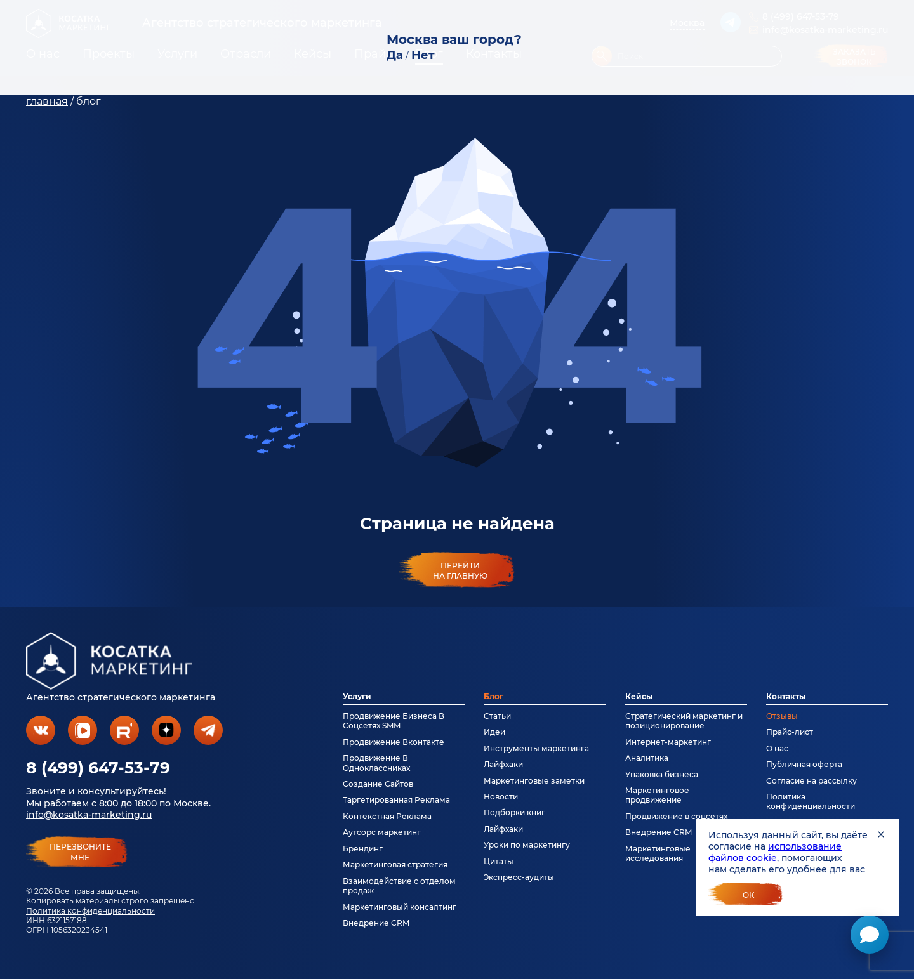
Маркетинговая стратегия (395, 864)
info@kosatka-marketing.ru (89, 814)
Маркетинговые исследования (658, 853)
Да (395, 55)
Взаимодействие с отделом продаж (399, 885)
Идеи (494, 732)
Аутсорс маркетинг (382, 832)
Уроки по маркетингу (527, 845)
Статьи (497, 716)
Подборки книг (514, 812)
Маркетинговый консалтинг (399, 907)
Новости (501, 796)
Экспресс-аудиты (519, 877)
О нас (777, 748)
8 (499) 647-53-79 (98, 767)
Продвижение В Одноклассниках (376, 762)
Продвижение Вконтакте (393, 742)
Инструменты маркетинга (536, 748)
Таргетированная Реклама (396, 800)
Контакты (785, 696)
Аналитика (646, 758)
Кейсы (638, 696)
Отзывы (782, 716)
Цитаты (498, 861)
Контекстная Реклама (387, 816)
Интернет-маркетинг (668, 742)
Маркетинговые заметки (534, 780)
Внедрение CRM (376, 923)
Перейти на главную (460, 570)
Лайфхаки (503, 764)
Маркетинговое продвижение (657, 795)
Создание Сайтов (378, 784)
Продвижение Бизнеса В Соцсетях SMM (393, 720)
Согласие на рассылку (811, 780)
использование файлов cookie (775, 852)
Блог (493, 696)
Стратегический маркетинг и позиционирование (684, 720)
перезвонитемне (80, 852)
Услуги (357, 696)
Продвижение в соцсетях (676, 816)
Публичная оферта (804, 764)
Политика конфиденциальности (90, 911)
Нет (423, 55)
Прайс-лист (789, 732)
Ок (749, 895)
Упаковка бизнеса (661, 774)
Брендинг (363, 848)
